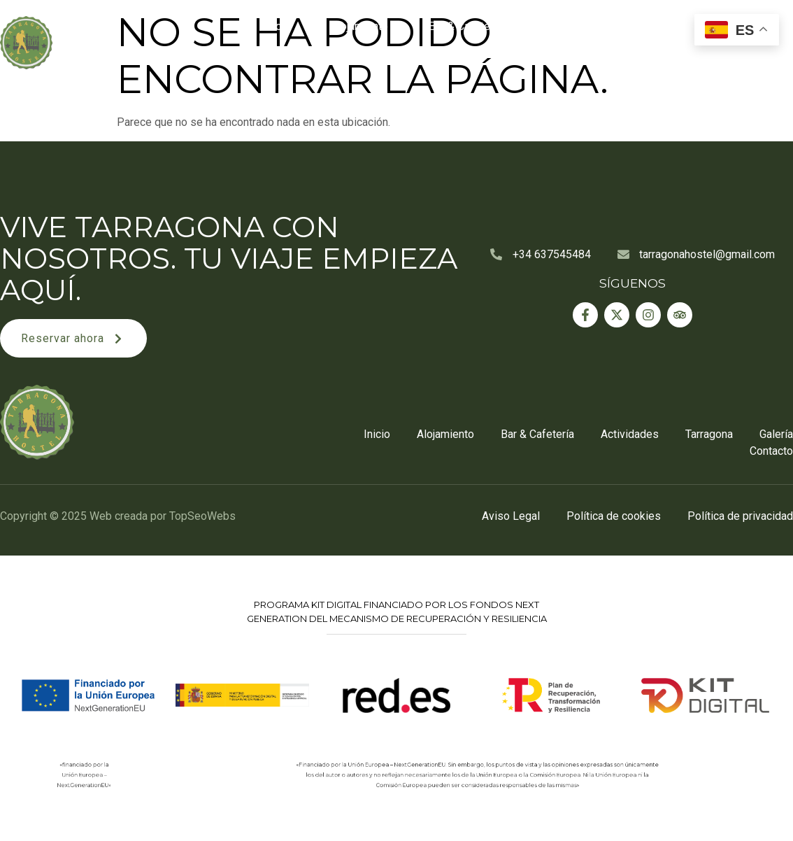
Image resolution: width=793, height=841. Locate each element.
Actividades (572, 26)
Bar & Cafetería (465, 26)
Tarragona (665, 26)
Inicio (277, 26)
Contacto (761, 58)
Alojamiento (359, 26)
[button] (73, 338)
